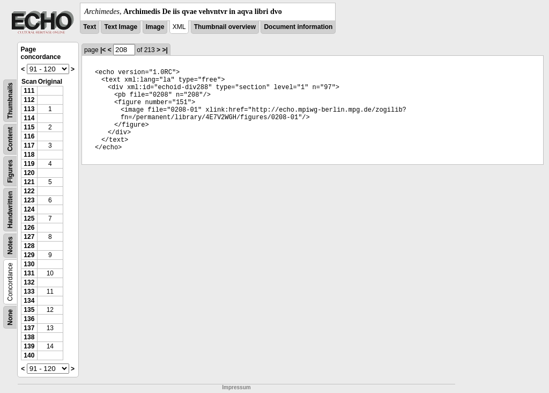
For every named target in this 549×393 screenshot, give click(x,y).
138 (29, 337)
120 (29, 173)
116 (29, 136)
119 (29, 164)
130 (29, 264)
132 (29, 282)
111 (29, 90)
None (10, 317)
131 (29, 273)
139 (29, 346)
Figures (10, 171)
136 (29, 319)
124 (29, 209)
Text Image (120, 27)
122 (29, 191)
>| (164, 50)
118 (29, 154)
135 (29, 310)
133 (29, 291)
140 (29, 355)
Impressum (236, 387)
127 (29, 237)
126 (29, 227)
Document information (298, 27)
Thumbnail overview (225, 27)
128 (29, 246)
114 (29, 118)
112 (29, 100)
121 (29, 182)
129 (29, 255)
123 (29, 200)
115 (29, 127)
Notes (10, 245)
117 (29, 145)
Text (89, 27)
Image (155, 27)
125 (29, 218)
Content (10, 139)
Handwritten (10, 209)
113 (29, 109)
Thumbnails (10, 101)
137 (29, 328)
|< (103, 50)
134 (29, 300)
